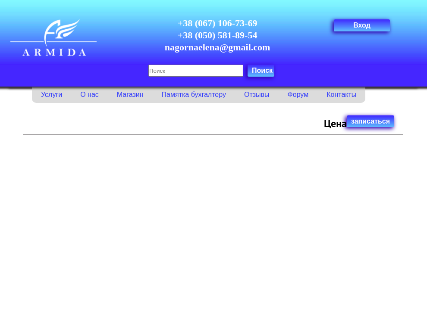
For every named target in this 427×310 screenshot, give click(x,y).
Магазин (130, 94)
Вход (361, 25)
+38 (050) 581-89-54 (217, 35)
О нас (89, 94)
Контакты (341, 94)
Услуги (51, 94)
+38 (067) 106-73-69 (217, 23)
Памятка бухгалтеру (194, 94)
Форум (298, 94)
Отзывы (257, 94)
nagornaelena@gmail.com (217, 47)
